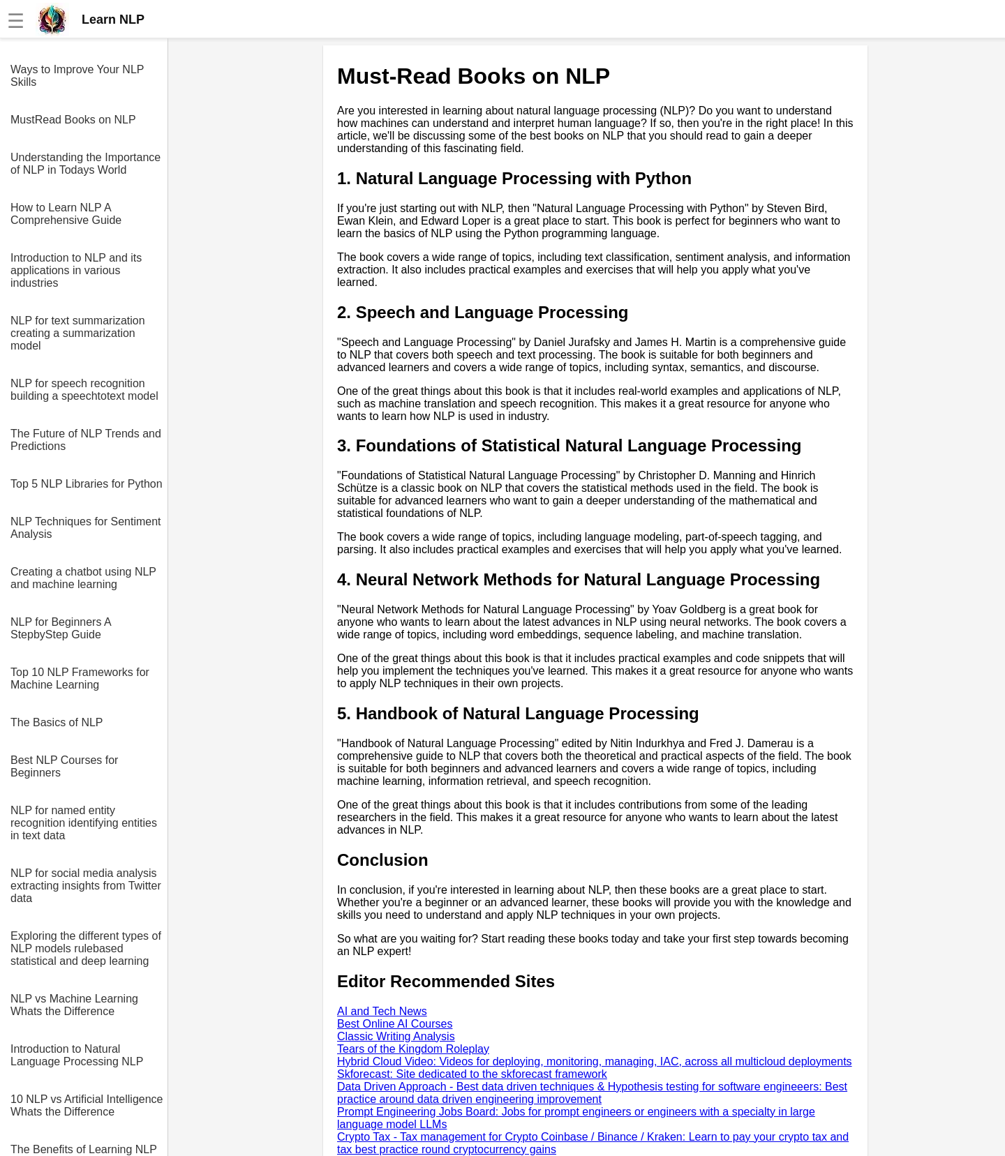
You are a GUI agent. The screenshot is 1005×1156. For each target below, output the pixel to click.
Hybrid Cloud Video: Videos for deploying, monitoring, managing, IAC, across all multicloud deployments (594, 1061)
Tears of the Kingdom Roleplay (413, 1049)
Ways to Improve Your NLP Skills (77, 75)
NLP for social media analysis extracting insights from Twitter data (85, 885)
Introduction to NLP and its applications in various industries (76, 270)
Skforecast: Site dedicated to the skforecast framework (472, 1074)
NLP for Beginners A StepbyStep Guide (60, 628)
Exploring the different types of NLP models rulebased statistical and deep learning (85, 948)
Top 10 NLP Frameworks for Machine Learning (79, 678)
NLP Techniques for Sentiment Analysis (85, 528)
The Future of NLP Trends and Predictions (85, 440)
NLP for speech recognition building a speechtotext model (84, 389)
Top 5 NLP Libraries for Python (86, 484)
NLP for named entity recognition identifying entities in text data (83, 822)
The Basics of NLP (56, 722)
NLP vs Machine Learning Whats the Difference (74, 1005)
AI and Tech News (382, 1011)
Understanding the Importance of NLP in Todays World (85, 163)
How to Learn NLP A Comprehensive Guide (65, 214)
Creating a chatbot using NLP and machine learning (83, 578)
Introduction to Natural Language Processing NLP (76, 1055)
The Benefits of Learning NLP (83, 1149)
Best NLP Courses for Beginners (64, 766)
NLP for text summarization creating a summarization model (77, 333)
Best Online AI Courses (394, 1024)
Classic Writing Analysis (396, 1036)
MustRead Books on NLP (73, 120)
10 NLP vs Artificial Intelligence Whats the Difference (86, 1105)
